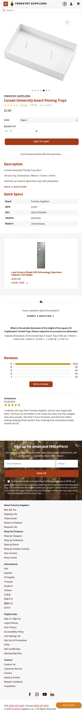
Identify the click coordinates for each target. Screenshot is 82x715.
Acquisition (9, 686)
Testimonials (10, 518)
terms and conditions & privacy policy (58, 493)
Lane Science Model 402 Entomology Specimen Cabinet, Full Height (36, 273)
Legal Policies (11, 623)
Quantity (10, 127)
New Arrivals (10, 553)
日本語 (7, 594)
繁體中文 (8, 603)
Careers (8, 673)
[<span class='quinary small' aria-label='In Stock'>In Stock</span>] (33, 105)
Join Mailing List (12, 636)
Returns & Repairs (13, 522)
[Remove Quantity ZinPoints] (6, 131)
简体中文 (8, 599)
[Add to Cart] (42, 141)
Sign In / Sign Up (12, 618)
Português (9, 577)
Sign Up (41, 473)
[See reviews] (24, 105)
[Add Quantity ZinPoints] (36, 131)
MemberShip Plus (13, 653)
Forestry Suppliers (17, 96)
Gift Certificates (12, 649)
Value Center (10, 557)
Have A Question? (15, 187)
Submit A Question (40, 316)
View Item (19, 283)
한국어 (7, 607)
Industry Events (12, 677)
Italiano (8, 590)
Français (8, 581)
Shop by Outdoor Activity (16, 548)
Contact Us (9, 664)
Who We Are (10, 509)
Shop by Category (13, 536)
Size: (7, 120)
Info (6, 568)
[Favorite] (67, 22)
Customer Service (13, 668)
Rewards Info (10, 527)
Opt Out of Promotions (15, 640)
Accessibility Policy (14, 631)
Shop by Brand (11, 544)
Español (8, 572)
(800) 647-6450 (41, 705)
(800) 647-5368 (16, 705)
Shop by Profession (13, 540)
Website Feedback (13, 681)
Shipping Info (10, 514)
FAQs (6, 644)
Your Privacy (10, 627)
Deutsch (8, 586)
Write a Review (40, 384)
